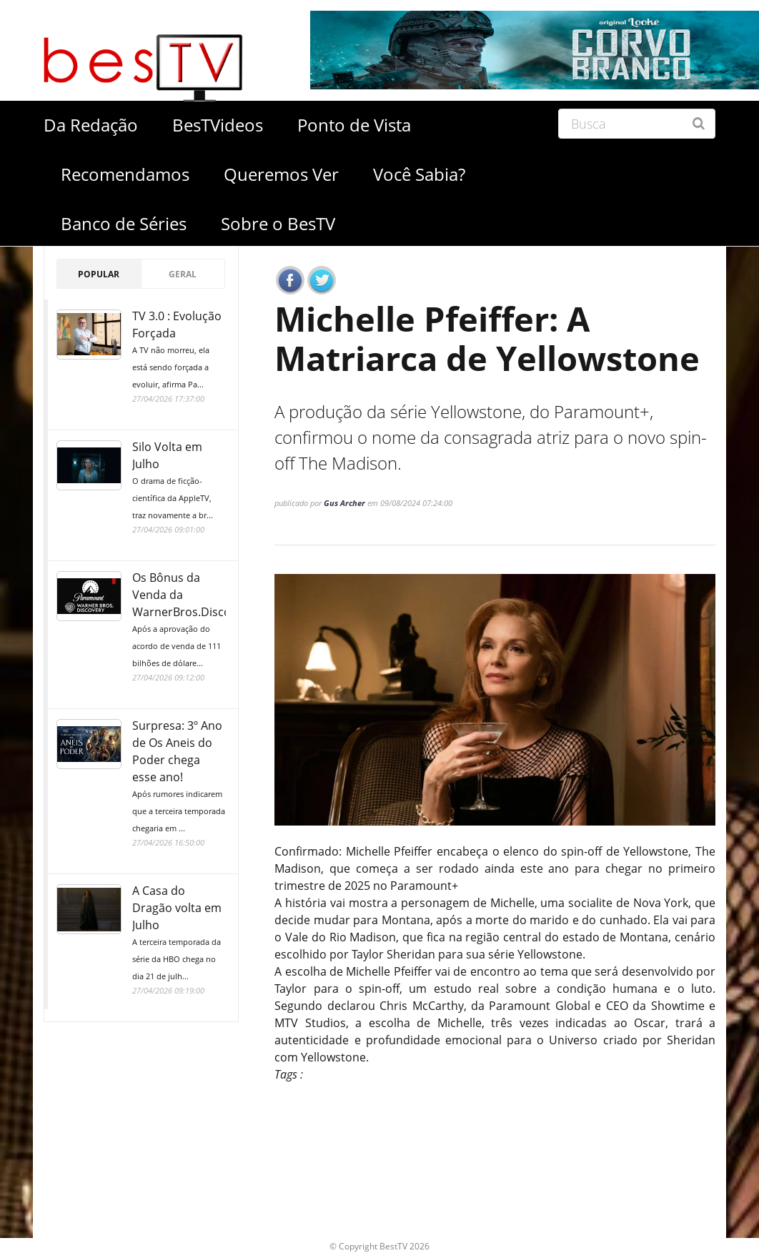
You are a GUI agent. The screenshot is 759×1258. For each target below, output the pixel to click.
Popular (98, 274)
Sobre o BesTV (278, 223)
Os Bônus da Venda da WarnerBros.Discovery (193, 621)
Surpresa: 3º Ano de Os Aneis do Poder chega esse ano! (179, 777)
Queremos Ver (281, 174)
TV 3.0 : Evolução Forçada (179, 350)
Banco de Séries (124, 223)
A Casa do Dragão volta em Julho (179, 934)
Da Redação (91, 125)
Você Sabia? (419, 174)
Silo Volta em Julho (179, 481)
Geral (183, 274)
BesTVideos (217, 125)
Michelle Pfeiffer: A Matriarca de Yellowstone (493, 340)
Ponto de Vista (354, 125)
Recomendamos (125, 174)
